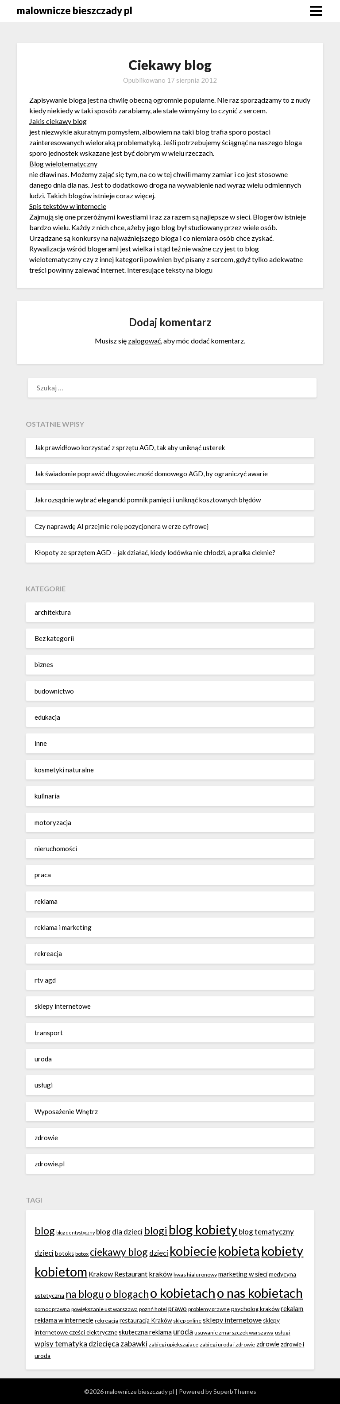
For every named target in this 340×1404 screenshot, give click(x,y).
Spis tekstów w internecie (67, 206)
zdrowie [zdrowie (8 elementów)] (267, 1344)
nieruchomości (56, 848)
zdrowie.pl (50, 1164)
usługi (44, 1085)
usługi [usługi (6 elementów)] (282, 1332)
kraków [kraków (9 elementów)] (160, 1273)
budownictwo (54, 691)
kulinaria (47, 796)
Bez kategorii (54, 638)
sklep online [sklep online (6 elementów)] (187, 1320)
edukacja (47, 717)
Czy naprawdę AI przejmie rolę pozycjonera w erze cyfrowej (122, 526)
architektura (53, 612)
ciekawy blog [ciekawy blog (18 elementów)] (119, 1252)
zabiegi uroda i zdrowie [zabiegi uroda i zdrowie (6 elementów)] (227, 1344)
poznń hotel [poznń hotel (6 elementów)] (153, 1309)
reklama (46, 901)
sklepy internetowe (63, 1006)
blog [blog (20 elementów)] (45, 1230)
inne (41, 743)
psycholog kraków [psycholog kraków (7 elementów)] (255, 1308)
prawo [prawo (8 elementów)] (177, 1308)
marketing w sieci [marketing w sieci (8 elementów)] (242, 1274)
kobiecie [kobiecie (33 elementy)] (193, 1250)
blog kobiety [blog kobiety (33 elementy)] (203, 1229)
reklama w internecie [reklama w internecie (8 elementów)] (64, 1320)
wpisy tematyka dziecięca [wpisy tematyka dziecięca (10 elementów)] (77, 1343)
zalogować (144, 340)
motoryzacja (53, 822)
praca (43, 875)
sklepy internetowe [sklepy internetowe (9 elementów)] (232, 1319)
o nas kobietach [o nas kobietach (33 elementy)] (260, 1292)
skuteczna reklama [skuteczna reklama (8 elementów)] (145, 1332)
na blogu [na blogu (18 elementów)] (85, 1294)
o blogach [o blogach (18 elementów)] (127, 1294)
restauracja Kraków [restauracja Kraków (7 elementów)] (146, 1320)
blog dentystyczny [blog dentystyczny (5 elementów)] (75, 1232)
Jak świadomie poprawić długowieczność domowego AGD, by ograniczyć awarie (151, 474)
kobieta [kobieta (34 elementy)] (239, 1250)
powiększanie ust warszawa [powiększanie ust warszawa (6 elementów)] (104, 1309)
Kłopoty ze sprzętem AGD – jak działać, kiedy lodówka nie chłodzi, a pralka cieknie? (155, 552)
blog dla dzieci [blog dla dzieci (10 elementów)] (119, 1231)
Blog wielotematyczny (63, 163)
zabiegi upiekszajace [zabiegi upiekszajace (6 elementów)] (173, 1344)
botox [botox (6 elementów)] (82, 1253)
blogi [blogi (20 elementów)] (155, 1230)
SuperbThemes (234, 1391)
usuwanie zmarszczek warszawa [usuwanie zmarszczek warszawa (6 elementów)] (234, 1332)
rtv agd (45, 980)
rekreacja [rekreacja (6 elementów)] (106, 1320)
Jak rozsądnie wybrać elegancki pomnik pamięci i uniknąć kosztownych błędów (148, 500)
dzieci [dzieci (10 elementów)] (158, 1252)
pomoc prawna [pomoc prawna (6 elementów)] (52, 1309)
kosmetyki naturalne (64, 770)
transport (49, 1033)
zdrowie (46, 1138)
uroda (43, 1059)
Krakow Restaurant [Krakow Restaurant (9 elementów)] (118, 1273)
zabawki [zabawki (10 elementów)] (133, 1343)
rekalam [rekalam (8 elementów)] (292, 1308)
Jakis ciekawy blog (58, 121)
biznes (44, 664)
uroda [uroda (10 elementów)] (183, 1331)
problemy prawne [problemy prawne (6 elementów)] (209, 1309)
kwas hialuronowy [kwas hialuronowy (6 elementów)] (195, 1274)
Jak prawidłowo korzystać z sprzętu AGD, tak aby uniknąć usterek (130, 447)
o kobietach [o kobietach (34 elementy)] (183, 1292)
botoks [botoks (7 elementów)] (64, 1253)
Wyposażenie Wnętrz (66, 1111)
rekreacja (48, 953)
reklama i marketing (63, 927)
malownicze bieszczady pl (74, 10)
